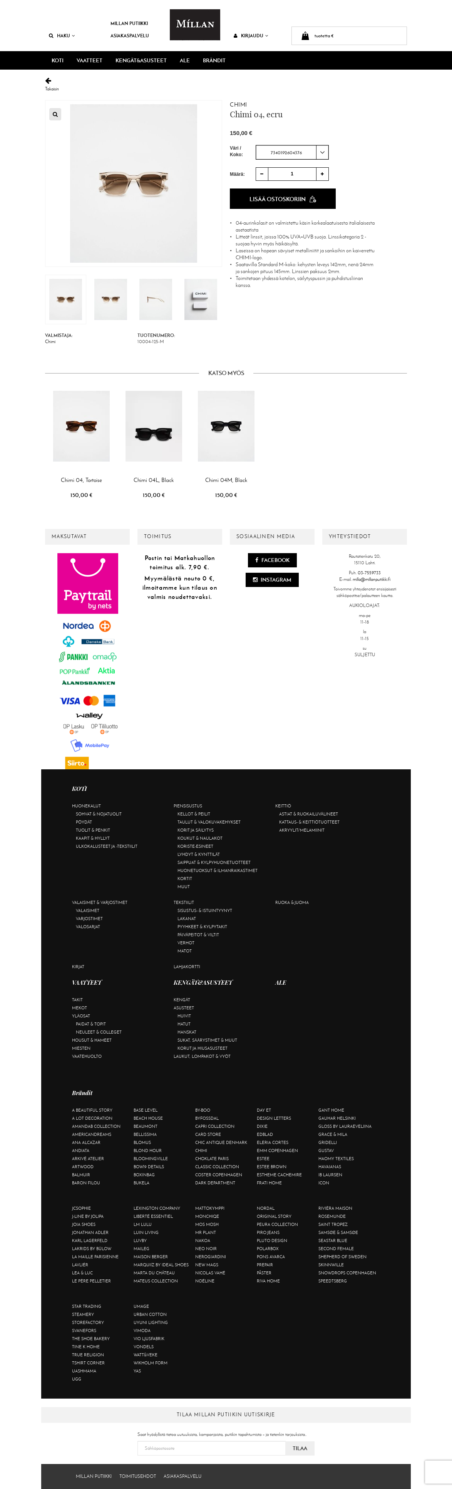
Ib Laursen (330, 1174)
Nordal (266, 1208)
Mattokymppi (209, 1208)
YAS (137, 1371)
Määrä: (237, 174)
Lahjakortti (187, 966)
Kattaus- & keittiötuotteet (309, 822)
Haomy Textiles (336, 1158)
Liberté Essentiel (153, 1216)
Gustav (326, 1150)
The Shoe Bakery (91, 1338)
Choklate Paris (212, 1158)
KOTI (58, 60)
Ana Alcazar (86, 1142)
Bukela (141, 1183)
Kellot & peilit (193, 814)
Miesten (81, 1048)
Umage (141, 1306)
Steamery (83, 1314)
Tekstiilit (184, 902)
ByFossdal (207, 1118)
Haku (62, 35)
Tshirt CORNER (88, 1363)
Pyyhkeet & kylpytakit (202, 926)
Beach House (148, 1118)
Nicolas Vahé (210, 1273)
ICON (323, 1183)
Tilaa (300, 1448)
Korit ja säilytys (195, 830)
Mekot (79, 1007)
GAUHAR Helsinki (337, 1118)
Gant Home (331, 1110)
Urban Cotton (150, 1314)
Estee (263, 1158)
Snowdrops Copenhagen (347, 1273)
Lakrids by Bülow (91, 1248)
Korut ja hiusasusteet (202, 1048)
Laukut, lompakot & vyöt (202, 1056)
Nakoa (202, 1240)
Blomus (142, 1142)
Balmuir (81, 1174)
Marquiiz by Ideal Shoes (161, 1264)
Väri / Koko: (236, 151)
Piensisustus (188, 806)
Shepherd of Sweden (342, 1256)
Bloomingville (151, 1158)
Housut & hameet (92, 1040)
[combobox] (292, 152)
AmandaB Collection (96, 1126)
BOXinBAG (144, 1174)
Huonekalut (86, 806)
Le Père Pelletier (91, 1281)
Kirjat (78, 966)
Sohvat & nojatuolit (99, 814)
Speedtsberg (332, 1281)
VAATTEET (89, 60)
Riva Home (268, 1281)
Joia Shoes (83, 1224)
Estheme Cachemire (279, 1174)
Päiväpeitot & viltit (198, 934)
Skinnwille (331, 1264)
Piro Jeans (268, 1232)
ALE (185, 60)
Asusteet (184, 1007)
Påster (264, 1273)
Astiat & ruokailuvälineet (308, 814)
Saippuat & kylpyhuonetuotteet (214, 862)
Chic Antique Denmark (221, 1142)
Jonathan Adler (90, 1232)
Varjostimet (89, 918)
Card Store (208, 1134)
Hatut (184, 1024)
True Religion (88, 1354)
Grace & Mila (332, 1134)
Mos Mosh (207, 1224)
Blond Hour (148, 1150)
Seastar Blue (332, 1240)
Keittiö (283, 806)
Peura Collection (277, 1224)
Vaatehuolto (87, 1056)
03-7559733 (369, 572)
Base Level (145, 1110)
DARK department (215, 1183)
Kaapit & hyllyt (93, 838)
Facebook (272, 560)
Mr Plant (205, 1232)
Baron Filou (86, 1183)
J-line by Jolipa (88, 1216)
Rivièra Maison (335, 1208)
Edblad (265, 1134)
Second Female (336, 1248)
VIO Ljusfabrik (149, 1338)
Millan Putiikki (129, 23)
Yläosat (81, 1016)
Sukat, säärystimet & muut (207, 1040)
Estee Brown (271, 1166)
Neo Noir (206, 1248)
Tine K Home (86, 1346)
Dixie (262, 1126)
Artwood (83, 1166)
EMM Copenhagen (277, 1150)
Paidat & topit (91, 1024)
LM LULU (143, 1224)
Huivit (184, 1016)
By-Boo (202, 1110)
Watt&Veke (145, 1354)
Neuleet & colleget (99, 1032)
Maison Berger (151, 1256)
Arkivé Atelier (88, 1158)
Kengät (182, 999)
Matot (184, 951)
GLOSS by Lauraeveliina (345, 1126)
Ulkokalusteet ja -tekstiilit (106, 846)
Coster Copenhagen (218, 1174)
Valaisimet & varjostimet (99, 902)
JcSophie (81, 1208)
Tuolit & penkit (93, 830)
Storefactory (88, 1322)
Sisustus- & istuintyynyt (204, 910)
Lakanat (186, 918)
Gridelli (327, 1142)
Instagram (272, 579)
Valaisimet (87, 910)
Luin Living (146, 1232)
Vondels (144, 1346)
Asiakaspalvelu (129, 35)
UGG (76, 1379)
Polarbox (268, 1248)
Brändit (214, 60)
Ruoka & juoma (292, 902)
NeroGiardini (210, 1256)
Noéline (204, 1281)
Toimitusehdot (137, 1476)
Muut (183, 886)
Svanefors (84, 1330)
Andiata (80, 1150)
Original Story (274, 1216)
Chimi (238, 104)
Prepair (265, 1264)
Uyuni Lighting (151, 1322)
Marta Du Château (154, 1273)
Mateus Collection (156, 1281)
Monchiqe (207, 1216)
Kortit (184, 878)
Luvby (140, 1240)
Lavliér (80, 1264)
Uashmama (84, 1371)
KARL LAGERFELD (89, 1240)
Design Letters (274, 1118)
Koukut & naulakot (200, 838)
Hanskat (186, 1032)
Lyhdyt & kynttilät (198, 854)
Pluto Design (272, 1240)
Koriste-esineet (195, 846)
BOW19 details (149, 1166)
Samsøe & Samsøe (338, 1232)
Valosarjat (88, 926)
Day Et (264, 1110)
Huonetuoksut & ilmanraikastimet (217, 870)
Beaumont (145, 1126)
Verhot (185, 942)
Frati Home (269, 1183)
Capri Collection (214, 1126)
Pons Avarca (271, 1256)
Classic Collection (217, 1166)
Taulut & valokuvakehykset (209, 822)
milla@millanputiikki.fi (371, 579)
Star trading (86, 1306)
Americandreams (91, 1134)
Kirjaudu (251, 35)
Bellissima (145, 1134)
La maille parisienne (95, 1256)
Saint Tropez (333, 1224)
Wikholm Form (150, 1363)
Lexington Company (157, 1208)
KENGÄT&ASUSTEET (141, 60)
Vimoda (142, 1330)
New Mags (206, 1264)
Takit (77, 999)
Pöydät (84, 822)
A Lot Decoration (92, 1118)
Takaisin (226, 84)
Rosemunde (332, 1216)
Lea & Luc (82, 1273)
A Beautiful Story (92, 1110)
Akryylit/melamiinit (302, 830)
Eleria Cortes (272, 1142)
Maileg (141, 1248)
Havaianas (329, 1166)
